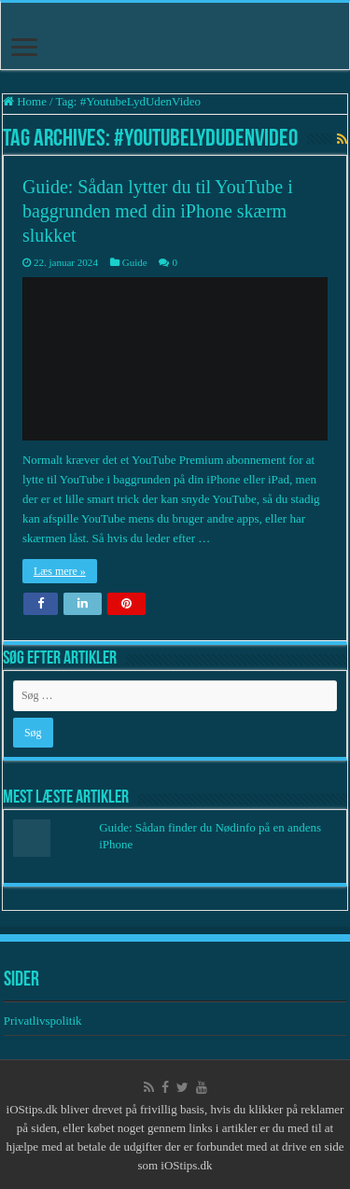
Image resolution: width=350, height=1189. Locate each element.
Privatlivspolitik (44, 1021)
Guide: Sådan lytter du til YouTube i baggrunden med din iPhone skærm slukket (157, 210)
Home (25, 101)
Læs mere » (60, 571)
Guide (134, 262)
